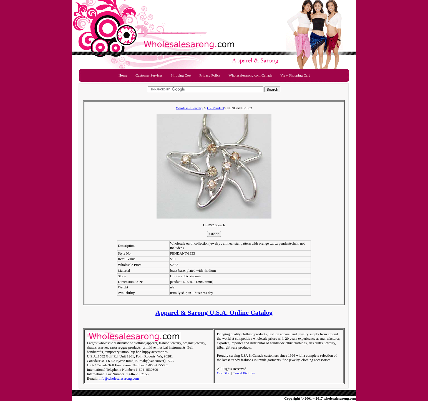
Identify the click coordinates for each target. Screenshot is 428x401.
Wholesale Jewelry (189, 108)
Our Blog (223, 373)
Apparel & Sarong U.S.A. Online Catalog (214, 312)
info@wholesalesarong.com (119, 378)
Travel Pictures (244, 373)
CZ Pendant (215, 108)
